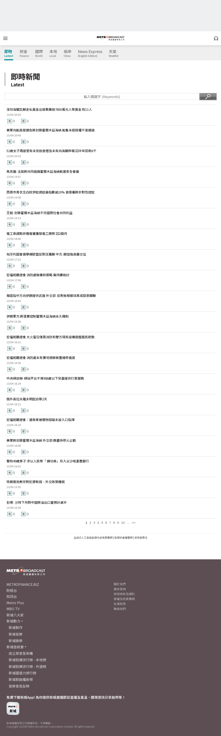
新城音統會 (15, 646)
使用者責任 (140, 537)
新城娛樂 (15, 640)
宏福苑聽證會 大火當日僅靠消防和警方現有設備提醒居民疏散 (50, 337)
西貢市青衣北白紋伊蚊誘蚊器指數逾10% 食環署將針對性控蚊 (50, 192)
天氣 (113, 53)
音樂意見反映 (19, 686)
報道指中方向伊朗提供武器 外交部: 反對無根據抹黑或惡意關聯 (51, 295)
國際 (39, 53)
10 (123, 522)
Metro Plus (15, 602)
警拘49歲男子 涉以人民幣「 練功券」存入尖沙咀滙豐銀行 (47, 461)
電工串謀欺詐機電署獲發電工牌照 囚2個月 (36, 233)
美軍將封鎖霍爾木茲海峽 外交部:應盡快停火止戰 (41, 440)
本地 (53, 53)
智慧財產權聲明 (123, 537)
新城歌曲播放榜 (21, 679)
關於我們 (120, 584)
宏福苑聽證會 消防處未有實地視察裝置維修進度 (40, 357)
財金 (24, 53)
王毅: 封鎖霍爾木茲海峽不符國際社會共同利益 (39, 213)
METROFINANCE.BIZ (22, 584)
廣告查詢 (120, 589)
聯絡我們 (120, 609)
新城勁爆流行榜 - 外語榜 (27, 666)
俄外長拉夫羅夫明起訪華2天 (26, 399)
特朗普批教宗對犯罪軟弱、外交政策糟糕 (35, 481)
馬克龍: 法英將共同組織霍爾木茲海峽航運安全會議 (42, 171)
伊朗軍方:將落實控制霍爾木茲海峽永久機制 (37, 316)
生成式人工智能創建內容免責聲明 (93, 537)
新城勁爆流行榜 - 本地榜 (27, 659)
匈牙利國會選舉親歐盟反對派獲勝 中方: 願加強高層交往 (46, 254)
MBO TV (12, 608)
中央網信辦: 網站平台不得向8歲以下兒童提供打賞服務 (45, 378)
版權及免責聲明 (124, 599)
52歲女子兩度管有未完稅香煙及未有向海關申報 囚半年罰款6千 (51, 150)
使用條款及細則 (124, 594)
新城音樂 (15, 634)
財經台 (11, 590)
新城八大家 (15, 614)
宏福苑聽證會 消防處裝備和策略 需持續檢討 (37, 275)
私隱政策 (120, 604)
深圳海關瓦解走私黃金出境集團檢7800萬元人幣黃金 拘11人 (49, 109)
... (128, 522)
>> (134, 522)
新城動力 (13, 621)
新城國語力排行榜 (22, 672)
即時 (8, 53)
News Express (90, 53)
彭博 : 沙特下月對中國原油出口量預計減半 (36, 502)
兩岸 (67, 53)
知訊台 (11, 596)
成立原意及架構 (21, 653)
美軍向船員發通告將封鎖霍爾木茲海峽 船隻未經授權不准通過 (50, 130)
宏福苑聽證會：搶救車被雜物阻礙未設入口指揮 (40, 419)
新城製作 (15, 627)
